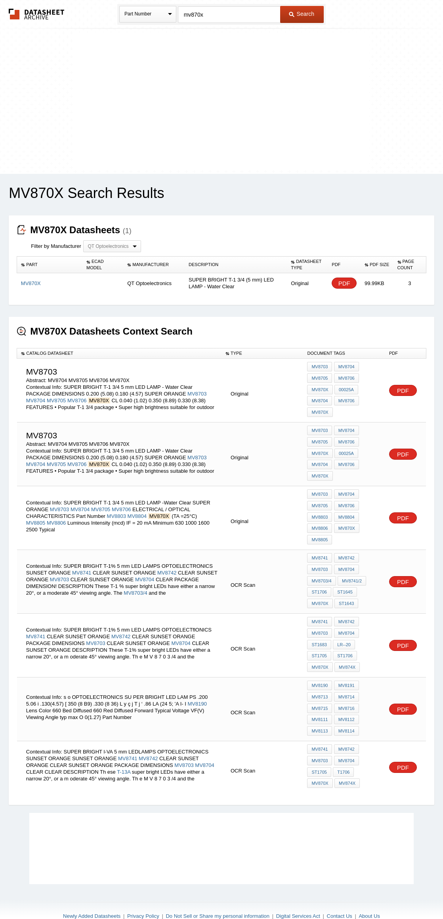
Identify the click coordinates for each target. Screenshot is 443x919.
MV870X (319, 388)
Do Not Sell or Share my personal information (217, 892)
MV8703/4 (135, 581)
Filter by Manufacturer (56, 246)
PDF (344, 283)
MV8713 (319, 678)
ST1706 (319, 579)
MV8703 (196, 392)
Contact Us (339, 892)
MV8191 (346, 667)
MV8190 (197, 684)
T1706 (343, 749)
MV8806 (56, 514)
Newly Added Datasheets (91, 892)
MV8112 (346, 699)
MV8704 (35, 399)
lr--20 (343, 628)
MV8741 (81, 560)
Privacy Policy (143, 892)
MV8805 (35, 514)
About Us (369, 892)
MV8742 (166, 560)
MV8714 (346, 678)
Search (301, 14)
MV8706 (76, 399)
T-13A (123, 749)
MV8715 (319, 689)
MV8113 (319, 710)
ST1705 (368, 628)
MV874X (319, 650)
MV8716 (346, 689)
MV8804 (137, 507)
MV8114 (346, 710)
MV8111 (319, 699)
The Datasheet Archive (37, 14)
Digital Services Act (298, 892)
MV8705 (56, 399)
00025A (345, 388)
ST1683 (319, 628)
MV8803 (116, 507)
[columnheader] (49, 265)
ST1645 (344, 579)
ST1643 (346, 590)
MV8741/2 (351, 568)
